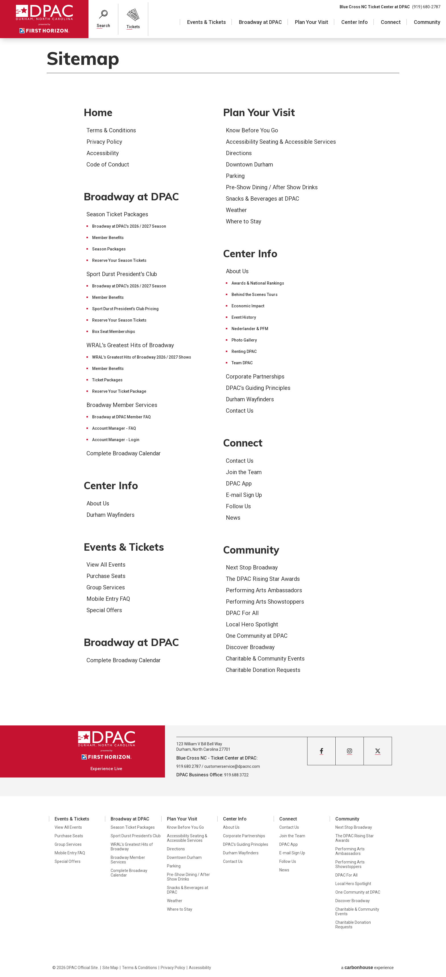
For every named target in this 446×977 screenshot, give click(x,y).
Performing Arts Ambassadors (264, 590)
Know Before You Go (252, 130)
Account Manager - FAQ (114, 428)
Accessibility (102, 153)
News (233, 517)
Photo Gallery (244, 340)
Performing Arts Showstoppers (265, 601)
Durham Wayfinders (110, 514)
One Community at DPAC (257, 635)
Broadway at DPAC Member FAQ (121, 417)
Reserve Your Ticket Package (119, 391)
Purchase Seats (105, 576)
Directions (239, 153)
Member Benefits (108, 237)
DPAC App (239, 483)
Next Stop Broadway (252, 567)
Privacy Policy (104, 141)
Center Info (354, 22)
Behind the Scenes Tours (255, 294)
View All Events (105, 564)
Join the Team (244, 472)
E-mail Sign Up (244, 494)
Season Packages (109, 249)
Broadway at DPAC (260, 22)
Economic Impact (248, 306)
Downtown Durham (249, 164)
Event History (244, 317)
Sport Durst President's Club (121, 274)
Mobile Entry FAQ (108, 598)
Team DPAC (242, 363)
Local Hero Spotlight (252, 624)
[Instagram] (349, 751)
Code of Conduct (107, 164)
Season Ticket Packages (117, 214)
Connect (391, 22)
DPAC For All (242, 613)
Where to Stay (243, 221)
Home (98, 112)
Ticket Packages (107, 380)
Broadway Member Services (121, 405)
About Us (97, 503)
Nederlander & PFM (250, 328)
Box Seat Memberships (113, 331)
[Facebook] (321, 751)
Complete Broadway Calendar (123, 453)
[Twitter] (378, 751)
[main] (223, 381)
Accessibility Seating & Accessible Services (281, 141)
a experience (367, 967)
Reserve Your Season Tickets (119, 260)
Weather (236, 210)
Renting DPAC (244, 351)
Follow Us (238, 506)
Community (427, 22)
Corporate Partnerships (255, 376)
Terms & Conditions (111, 130)
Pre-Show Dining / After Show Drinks (272, 187)
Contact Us (239, 410)
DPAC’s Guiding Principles (258, 387)
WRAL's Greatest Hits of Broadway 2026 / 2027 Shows (141, 357)
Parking (235, 175)
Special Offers (104, 610)
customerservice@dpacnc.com (232, 766)
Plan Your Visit (311, 22)
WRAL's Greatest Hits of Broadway (130, 345)
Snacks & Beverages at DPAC (262, 198)
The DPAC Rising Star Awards (263, 578)
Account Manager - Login (115, 439)
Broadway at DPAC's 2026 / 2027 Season (129, 226)
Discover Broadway (250, 647)
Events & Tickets (206, 22)
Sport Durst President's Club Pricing (125, 309)
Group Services (105, 587)
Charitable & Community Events (265, 658)
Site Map (110, 967)
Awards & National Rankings (258, 283)
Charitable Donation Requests (263, 670)
